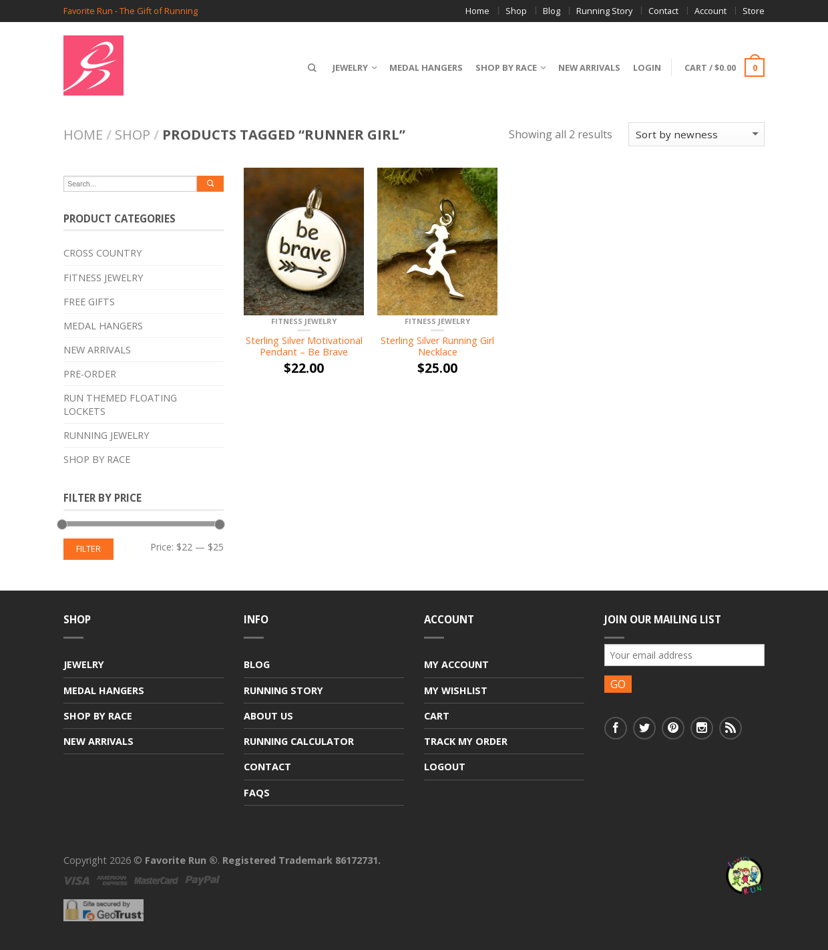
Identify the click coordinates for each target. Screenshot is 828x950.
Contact (663, 11)
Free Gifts (89, 301)
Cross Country (102, 253)
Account (710, 11)
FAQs (257, 792)
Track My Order (465, 741)
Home (477, 11)
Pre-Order (89, 373)
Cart (436, 715)
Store (754, 11)
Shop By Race (503, 67)
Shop (516, 11)
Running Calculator (299, 741)
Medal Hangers (422, 67)
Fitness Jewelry (304, 321)
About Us (268, 715)
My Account (456, 664)
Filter (88, 549)
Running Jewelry (106, 435)
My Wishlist (455, 690)
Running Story (604, 11)
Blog (551, 11)
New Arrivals (586, 67)
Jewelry (347, 67)
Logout (444, 766)
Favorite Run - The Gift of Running (130, 11)
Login (644, 67)
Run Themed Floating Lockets (120, 404)
